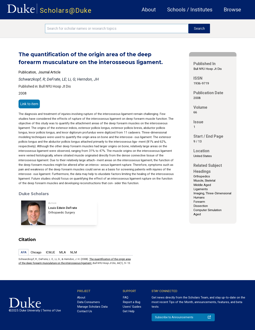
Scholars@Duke (66, 10)
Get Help (128, 311)
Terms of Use (51, 310)
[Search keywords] (116, 28)
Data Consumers (88, 302)
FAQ (125, 297)
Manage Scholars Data (92, 306)
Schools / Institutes (189, 10)
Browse (232, 10)
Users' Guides (132, 306)
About (149, 10)
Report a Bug (131, 302)
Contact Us (84, 311)
